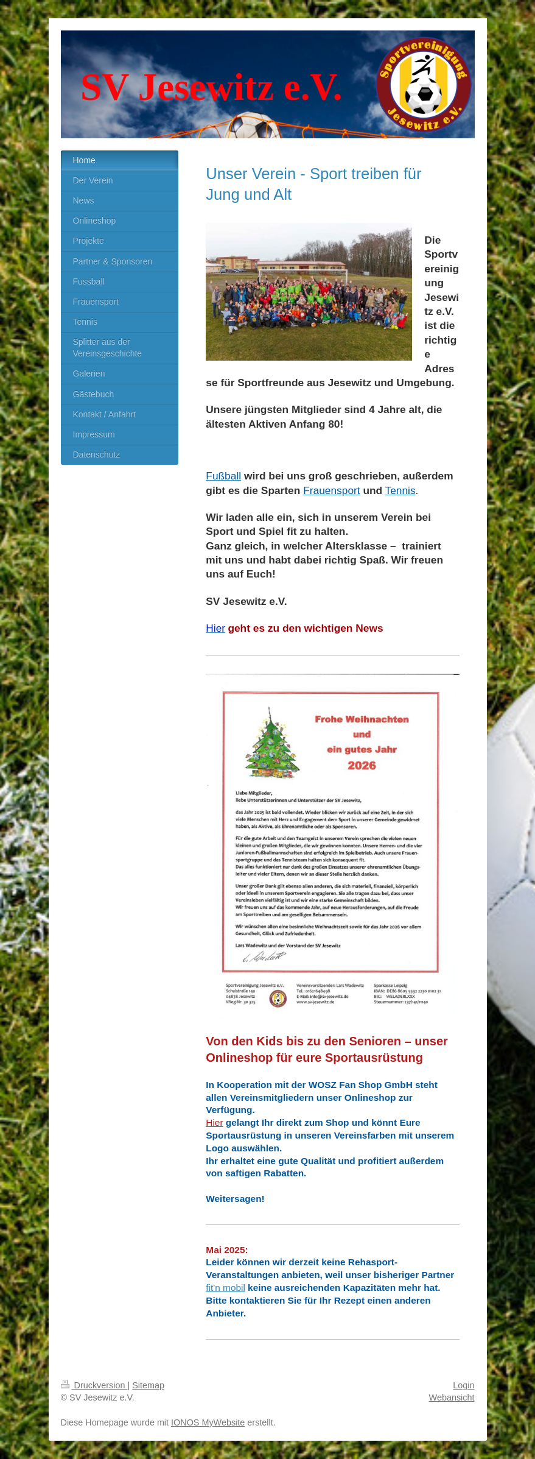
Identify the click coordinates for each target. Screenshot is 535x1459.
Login (463, 1385)
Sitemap (148, 1385)
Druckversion (94, 1385)
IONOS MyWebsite (208, 1422)
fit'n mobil (225, 1287)
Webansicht (452, 1397)
